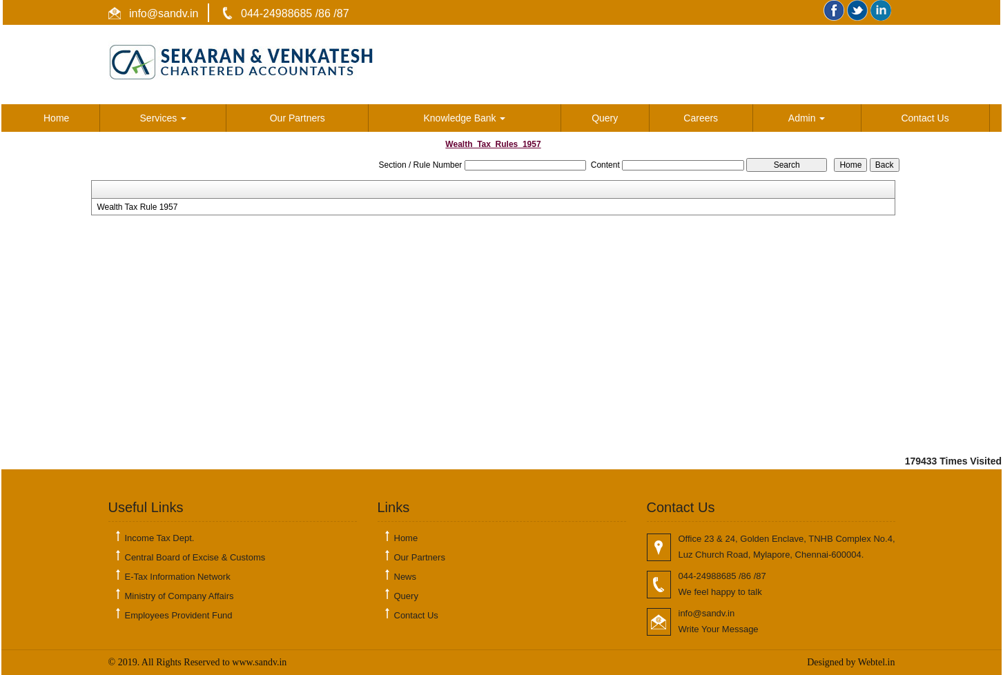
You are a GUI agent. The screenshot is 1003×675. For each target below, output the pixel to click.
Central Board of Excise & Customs (195, 557)
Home (56, 118)
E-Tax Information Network (178, 576)
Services (163, 118)
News (405, 576)
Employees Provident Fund (179, 615)
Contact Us (924, 118)
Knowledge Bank (465, 118)
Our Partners (297, 118)
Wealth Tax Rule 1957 (137, 207)
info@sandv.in (162, 13)
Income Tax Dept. (160, 538)
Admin (807, 118)
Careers (700, 118)
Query (605, 118)
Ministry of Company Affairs (179, 596)
